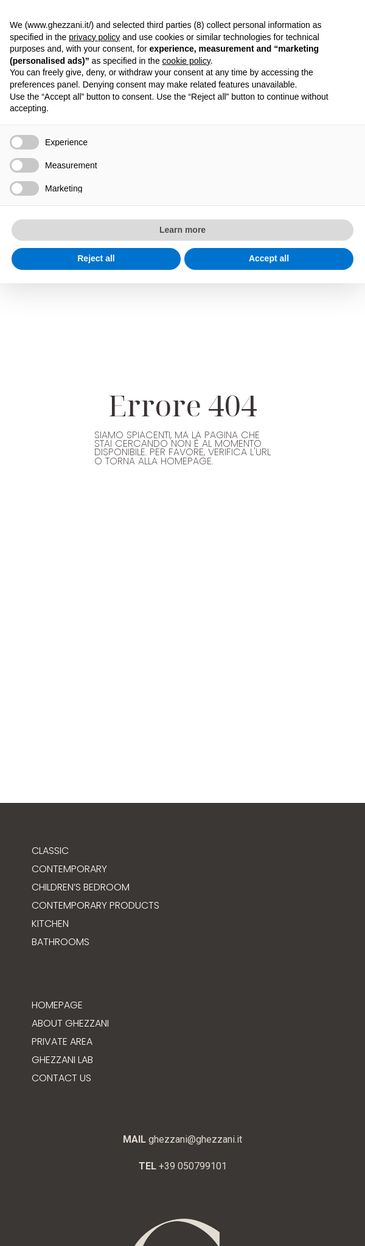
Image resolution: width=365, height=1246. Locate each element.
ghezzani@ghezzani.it (194, 1139)
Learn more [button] (182, 230)
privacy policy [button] (94, 37)
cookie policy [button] (186, 61)
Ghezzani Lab (62, 1060)
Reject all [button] (95, 258)
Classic (50, 851)
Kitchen (50, 924)
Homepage (57, 1005)
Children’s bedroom (81, 887)
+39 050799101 (191, 1166)
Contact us (61, 1078)
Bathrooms (60, 942)
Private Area (62, 1041)
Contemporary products (95, 905)
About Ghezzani (70, 1023)
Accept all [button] (269, 258)
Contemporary (69, 869)
